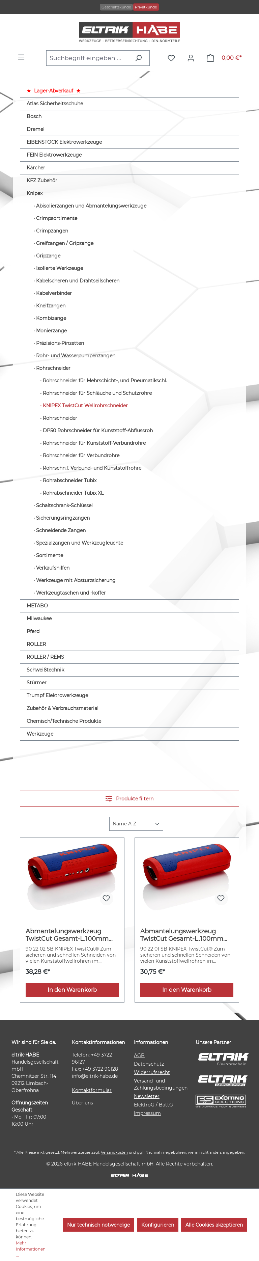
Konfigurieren (157, 1225)
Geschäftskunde (116, 7)
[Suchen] (140, 58)
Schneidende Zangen (61, 530)
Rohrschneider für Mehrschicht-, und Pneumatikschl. (105, 381)
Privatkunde (146, 7)
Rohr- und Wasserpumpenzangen (75, 356)
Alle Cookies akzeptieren (214, 1225)
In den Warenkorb (72, 990)
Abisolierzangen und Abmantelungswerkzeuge (91, 206)
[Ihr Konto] (192, 58)
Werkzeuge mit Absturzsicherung (76, 580)
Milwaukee (39, 618)
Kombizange (51, 318)
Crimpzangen (52, 231)
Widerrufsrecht (152, 1072)
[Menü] (23, 57)
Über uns (82, 1103)
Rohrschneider (53, 368)
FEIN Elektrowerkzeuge (54, 155)
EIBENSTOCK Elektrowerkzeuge (64, 142)
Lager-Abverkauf (54, 91)
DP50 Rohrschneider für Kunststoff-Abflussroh (98, 431)
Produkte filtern (129, 798)
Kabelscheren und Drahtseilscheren (77, 281)
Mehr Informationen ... (31, 1249)
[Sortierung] (136, 824)
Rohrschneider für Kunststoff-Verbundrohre (94, 443)
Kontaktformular (92, 1090)
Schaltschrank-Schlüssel (64, 505)
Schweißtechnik (45, 670)
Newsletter (147, 1096)
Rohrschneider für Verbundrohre (81, 456)
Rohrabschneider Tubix (69, 480)
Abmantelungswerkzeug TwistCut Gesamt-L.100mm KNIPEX (181, 935)
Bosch (34, 116)
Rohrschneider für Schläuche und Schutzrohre (97, 393)
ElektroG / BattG (153, 1105)
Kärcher (36, 168)
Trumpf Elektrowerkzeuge (57, 695)
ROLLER (36, 644)
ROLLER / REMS (45, 657)
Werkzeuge (40, 734)
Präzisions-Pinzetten (60, 343)
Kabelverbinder (54, 293)
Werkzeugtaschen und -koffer (71, 593)
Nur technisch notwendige (98, 1225)
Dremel (36, 129)
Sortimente (49, 555)
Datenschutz (149, 1064)
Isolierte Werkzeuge (59, 268)
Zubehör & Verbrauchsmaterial (62, 708)
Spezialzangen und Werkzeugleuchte (79, 543)
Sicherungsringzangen (63, 518)
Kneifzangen (50, 306)
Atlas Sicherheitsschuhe (55, 104)
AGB (139, 1055)
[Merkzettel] (173, 58)
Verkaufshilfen (52, 568)
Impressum (147, 1113)
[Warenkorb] (224, 58)
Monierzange (51, 331)
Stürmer (37, 683)
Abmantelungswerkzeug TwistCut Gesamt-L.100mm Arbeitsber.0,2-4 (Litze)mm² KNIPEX (68, 935)
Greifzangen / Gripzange (64, 243)
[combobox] (88, 58)
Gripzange (48, 256)
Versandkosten (114, 1152)
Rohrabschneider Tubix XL (73, 493)
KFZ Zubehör (42, 180)
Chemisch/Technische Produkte (64, 721)
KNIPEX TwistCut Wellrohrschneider (85, 406)
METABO (37, 606)
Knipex (34, 193)
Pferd (33, 631)
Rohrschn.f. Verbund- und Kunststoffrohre (92, 468)
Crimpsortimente (56, 218)
